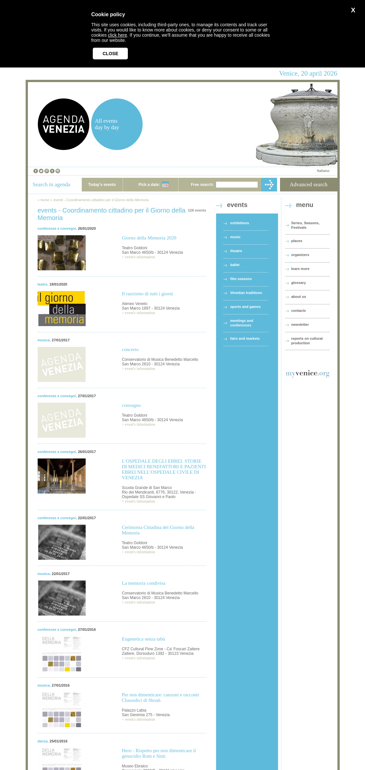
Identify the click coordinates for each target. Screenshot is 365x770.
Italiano (323, 171)
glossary (298, 283)
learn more (300, 269)
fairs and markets (245, 338)
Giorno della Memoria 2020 (149, 237)
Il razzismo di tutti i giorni (147, 293)
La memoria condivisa (143, 583)
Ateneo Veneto (135, 303)
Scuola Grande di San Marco (147, 487)
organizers (300, 255)
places (296, 241)
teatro (43, 284)
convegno (131, 405)
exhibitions (239, 223)
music (235, 237)
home (45, 200)
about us (298, 297)
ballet (235, 265)
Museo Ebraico (135, 766)
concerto (130, 349)
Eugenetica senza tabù (143, 639)
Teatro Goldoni (134, 248)
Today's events (102, 184)
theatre (236, 251)
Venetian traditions (246, 293)
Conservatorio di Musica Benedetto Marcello (160, 359)
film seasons (241, 279)
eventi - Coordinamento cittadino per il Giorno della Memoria (100, 200)
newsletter (300, 324)
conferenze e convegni (57, 228)
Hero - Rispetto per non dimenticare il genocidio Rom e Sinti (159, 753)
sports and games (245, 307)
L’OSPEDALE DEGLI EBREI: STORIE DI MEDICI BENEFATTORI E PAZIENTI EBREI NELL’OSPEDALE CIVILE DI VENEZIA (164, 469)
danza (43, 741)
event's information (140, 257)
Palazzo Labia (134, 710)
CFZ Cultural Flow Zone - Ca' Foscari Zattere (161, 649)
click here (117, 35)
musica (44, 340)
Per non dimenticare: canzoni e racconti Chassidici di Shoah (160, 697)
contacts (298, 310)
